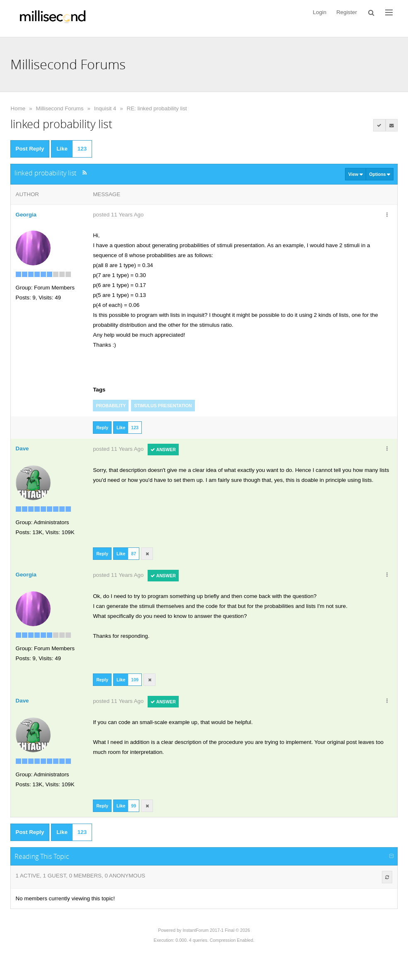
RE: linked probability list (157, 108)
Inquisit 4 (105, 108)
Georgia (26, 214)
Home (18, 108)
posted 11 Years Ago (118, 214)
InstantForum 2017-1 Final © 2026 (216, 930)
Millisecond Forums (60, 108)
